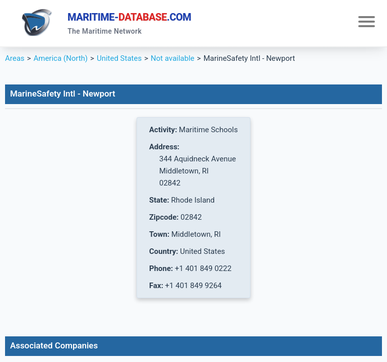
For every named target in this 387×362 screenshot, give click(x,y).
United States (119, 58)
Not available (173, 58)
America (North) (60, 58)
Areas (15, 58)
